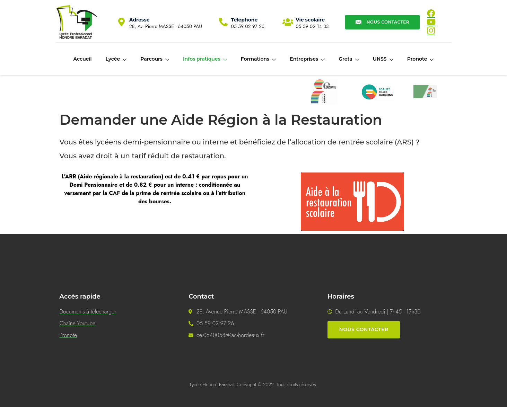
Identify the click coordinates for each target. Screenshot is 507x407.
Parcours (154, 59)
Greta (349, 59)
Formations (258, 59)
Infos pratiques (205, 59)
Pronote (420, 59)
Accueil (82, 59)
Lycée (115, 59)
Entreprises (307, 59)
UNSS (383, 59)
